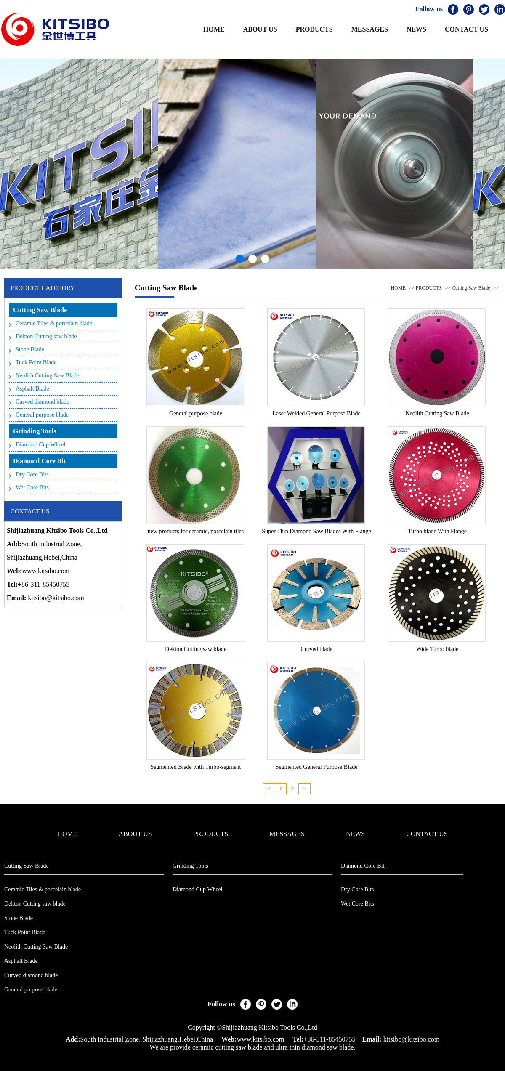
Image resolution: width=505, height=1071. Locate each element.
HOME (214, 29)
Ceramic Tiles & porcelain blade (54, 323)
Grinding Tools (34, 431)
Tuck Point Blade (36, 362)
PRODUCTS (314, 29)
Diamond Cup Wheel (41, 444)
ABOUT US (260, 29)
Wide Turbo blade (437, 649)
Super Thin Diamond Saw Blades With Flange (316, 531)
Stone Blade (30, 349)
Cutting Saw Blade (40, 310)
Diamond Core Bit (39, 461)
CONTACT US (466, 29)
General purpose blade (42, 415)
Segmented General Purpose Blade (317, 767)
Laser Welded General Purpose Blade (316, 413)
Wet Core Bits (32, 487)
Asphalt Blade (32, 388)
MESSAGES (369, 29)
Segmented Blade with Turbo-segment (195, 767)
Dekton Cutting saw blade (46, 336)
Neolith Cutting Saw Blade (47, 375)
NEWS (416, 29)
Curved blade (316, 649)
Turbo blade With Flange (437, 531)
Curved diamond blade (42, 402)
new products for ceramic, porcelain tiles (196, 531)
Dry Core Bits (32, 474)
